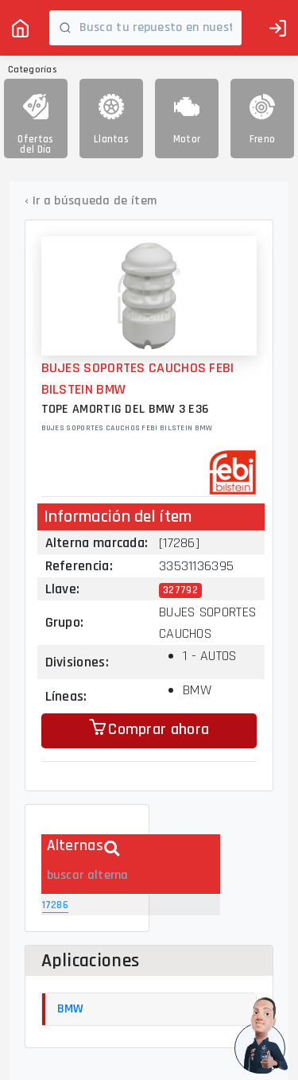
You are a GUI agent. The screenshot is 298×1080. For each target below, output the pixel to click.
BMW (70, 1008)
